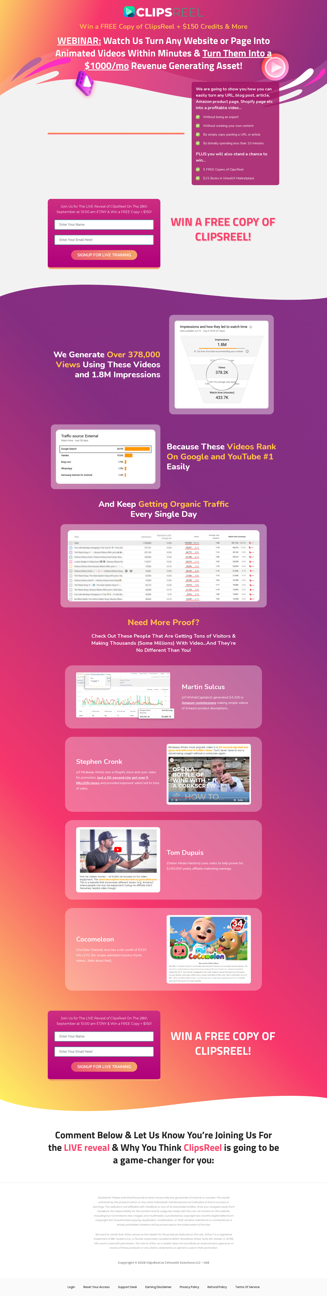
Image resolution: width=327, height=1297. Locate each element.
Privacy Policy (190, 1288)
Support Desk (126, 1288)
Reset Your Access (95, 1288)
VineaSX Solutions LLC (184, 1264)
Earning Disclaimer (158, 1288)
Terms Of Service (248, 1288)
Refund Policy (218, 1288)
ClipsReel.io (155, 1264)
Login (69, 1288)
